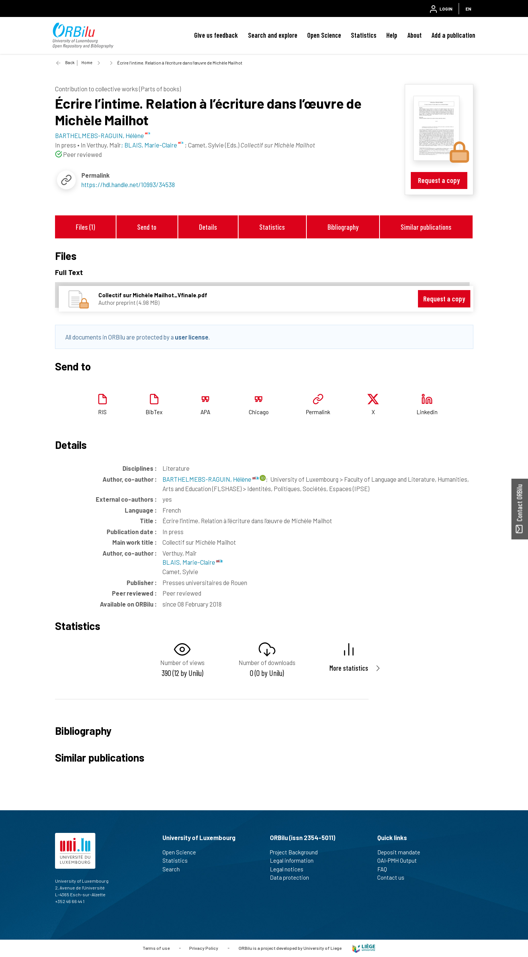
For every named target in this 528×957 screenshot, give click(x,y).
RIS (102, 412)
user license (191, 337)
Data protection (292, 877)
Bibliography (343, 227)
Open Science (324, 35)
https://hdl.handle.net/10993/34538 (128, 184)
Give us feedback (216, 35)
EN (468, 8)
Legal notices (290, 869)
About (414, 35)
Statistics (363, 35)
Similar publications (426, 227)
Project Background (297, 852)
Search (174, 869)
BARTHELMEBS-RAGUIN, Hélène (210, 479)
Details (208, 227)
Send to (146, 227)
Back (70, 62)
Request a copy (439, 180)
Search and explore (272, 35)
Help (391, 35)
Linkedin (427, 412)
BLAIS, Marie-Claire (192, 562)
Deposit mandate (402, 852)
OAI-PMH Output (400, 860)
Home (86, 62)
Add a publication (453, 35)
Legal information (295, 860)
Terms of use (156, 947)
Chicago (259, 412)
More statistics (348, 668)
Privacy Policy (203, 947)
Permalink (318, 412)
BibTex (153, 412)
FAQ (385, 869)
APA (205, 412)
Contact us (394, 877)
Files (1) (85, 227)
